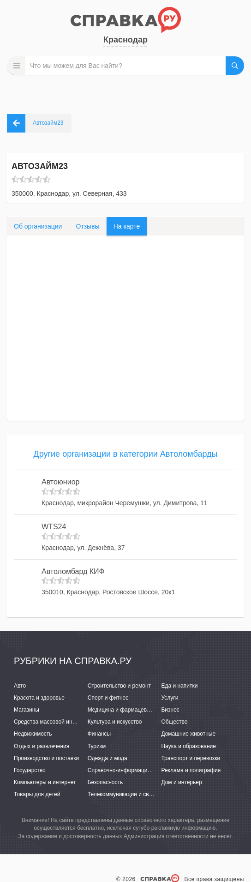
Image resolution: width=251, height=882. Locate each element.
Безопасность (105, 782)
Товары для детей (37, 794)
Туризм (97, 746)
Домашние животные (188, 734)
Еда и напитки (179, 686)
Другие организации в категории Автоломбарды (126, 454)
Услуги (169, 698)
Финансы (99, 734)
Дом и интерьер (181, 782)
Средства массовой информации (56, 722)
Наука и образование (188, 746)
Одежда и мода (107, 758)
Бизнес (170, 710)
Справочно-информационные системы (137, 770)
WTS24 (54, 527)
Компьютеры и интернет (45, 782)
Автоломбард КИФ (73, 571)
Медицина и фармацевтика (123, 710)
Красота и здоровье (39, 698)
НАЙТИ (235, 65)
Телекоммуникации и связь (122, 794)
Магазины (26, 710)
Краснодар (125, 39)
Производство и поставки (46, 758)
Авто (20, 686)
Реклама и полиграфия (191, 770)
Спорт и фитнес (108, 698)
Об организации (38, 226)
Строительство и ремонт (119, 686)
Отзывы (87, 226)
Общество (174, 722)
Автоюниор (60, 482)
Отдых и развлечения (41, 746)
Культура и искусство (115, 722)
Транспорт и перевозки (190, 758)
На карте (127, 226)
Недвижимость (33, 734)
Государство (30, 770)
